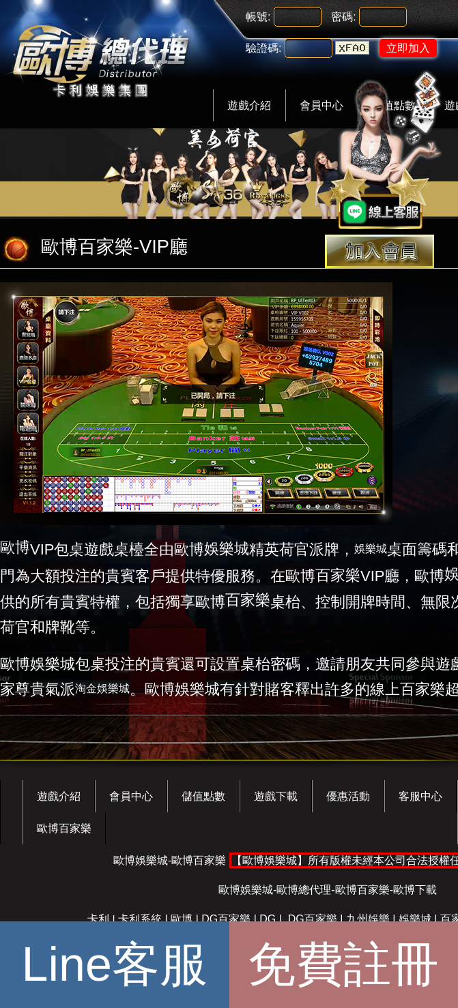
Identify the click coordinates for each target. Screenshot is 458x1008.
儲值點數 (203, 796)
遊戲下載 (276, 796)
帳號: (258, 17)
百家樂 (337, 575)
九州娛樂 (368, 919)
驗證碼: (263, 48)
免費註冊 (343, 964)
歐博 (15, 547)
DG (267, 919)
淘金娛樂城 (102, 688)
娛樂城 (226, 548)
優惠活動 (348, 796)
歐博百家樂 (64, 828)
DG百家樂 (226, 919)
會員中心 (131, 796)
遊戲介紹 (249, 105)
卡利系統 (140, 919)
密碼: (343, 17)
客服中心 (420, 796)
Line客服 (114, 964)
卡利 (98, 919)
